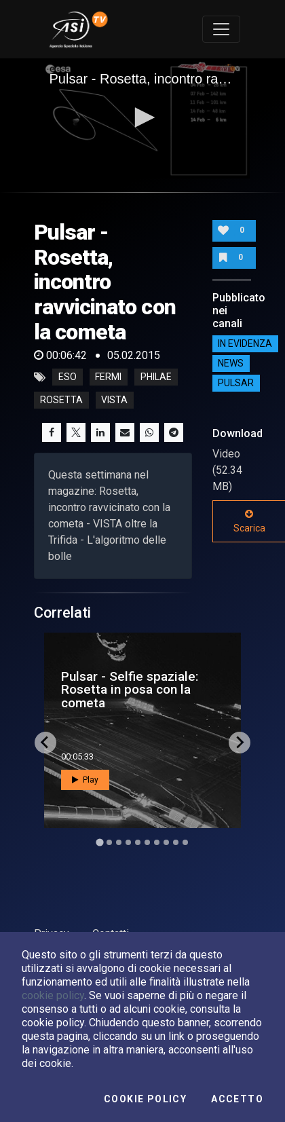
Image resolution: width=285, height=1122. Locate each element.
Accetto (237, 1099)
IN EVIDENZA (245, 343)
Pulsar (236, 382)
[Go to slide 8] (166, 842)
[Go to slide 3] (118, 842)
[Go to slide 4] (128, 842)
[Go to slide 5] (137, 842)
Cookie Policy (145, 1099)
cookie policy (53, 995)
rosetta (61, 400)
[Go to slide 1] (99, 842)
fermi (108, 377)
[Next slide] (239, 742)
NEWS (231, 363)
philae (156, 377)
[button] (142, 117)
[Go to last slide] (45, 742)
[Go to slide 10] (185, 842)
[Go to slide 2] (109, 842)
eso (67, 377)
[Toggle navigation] (221, 29)
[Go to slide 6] (147, 842)
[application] (143, 118)
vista (114, 400)
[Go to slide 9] (175, 842)
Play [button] (85, 780)
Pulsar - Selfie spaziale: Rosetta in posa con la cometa (130, 689)
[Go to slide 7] (156, 842)
